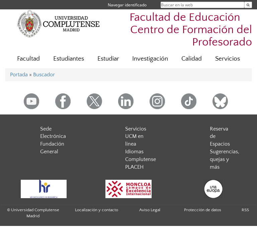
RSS (245, 210)
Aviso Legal (149, 210)
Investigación (150, 58)
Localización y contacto (96, 210)
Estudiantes (68, 58)
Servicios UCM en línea (135, 136)
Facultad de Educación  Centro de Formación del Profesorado (191, 30)
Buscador (44, 75)
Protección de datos (202, 210)
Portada (19, 75)
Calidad (191, 58)
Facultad (28, 58)
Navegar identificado (127, 5)
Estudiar (108, 58)
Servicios (227, 58)
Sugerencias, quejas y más (224, 159)
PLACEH (134, 167)
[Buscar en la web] (248, 5)
